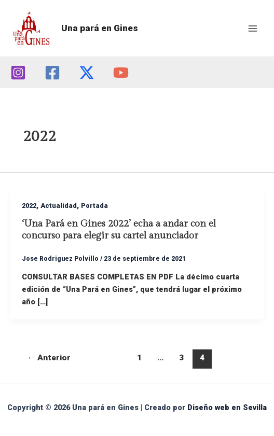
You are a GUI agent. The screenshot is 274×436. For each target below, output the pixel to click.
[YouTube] (121, 72)
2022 (29, 205)
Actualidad (58, 205)
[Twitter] (86, 72)
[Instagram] (18, 72)
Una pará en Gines (99, 28)
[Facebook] (52, 72)
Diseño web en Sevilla (227, 407)
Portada (94, 205)
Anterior (49, 357)
